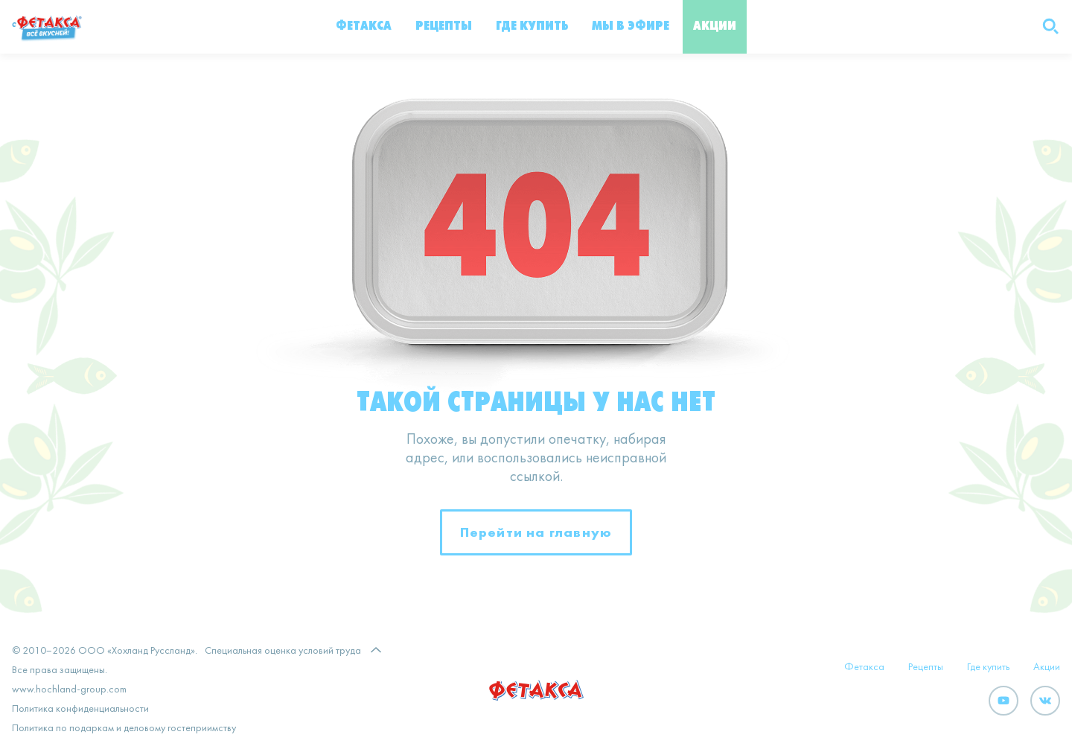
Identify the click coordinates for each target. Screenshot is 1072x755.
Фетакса (364, 26)
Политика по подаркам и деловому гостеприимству (124, 728)
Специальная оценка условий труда (283, 651)
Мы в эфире (630, 26)
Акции (714, 26)
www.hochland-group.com (69, 690)
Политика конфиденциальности (80, 709)
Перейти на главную (536, 532)
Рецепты (443, 26)
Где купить (532, 26)
